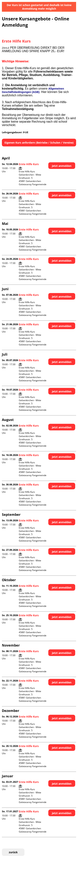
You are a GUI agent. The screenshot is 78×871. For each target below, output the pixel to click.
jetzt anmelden (61, 166)
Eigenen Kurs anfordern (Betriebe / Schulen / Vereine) (39, 142)
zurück (13, 852)
